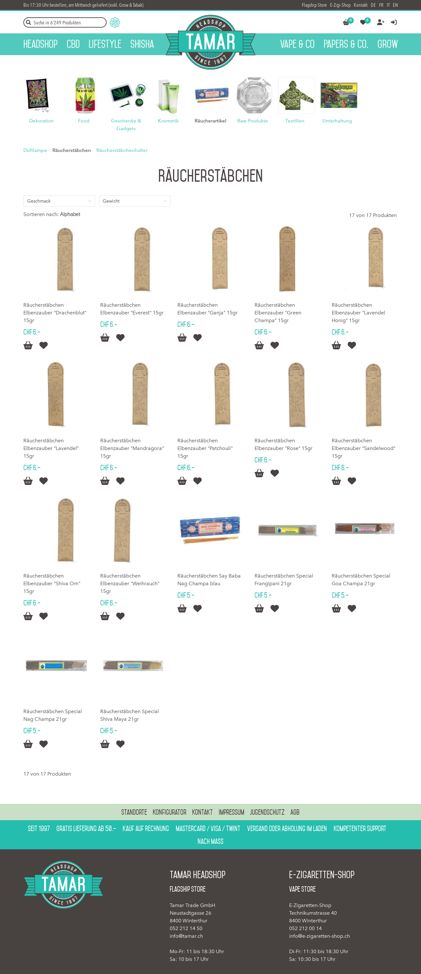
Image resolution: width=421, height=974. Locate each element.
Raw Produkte (252, 121)
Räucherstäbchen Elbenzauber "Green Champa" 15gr (278, 312)
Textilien (294, 121)
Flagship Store (314, 5)
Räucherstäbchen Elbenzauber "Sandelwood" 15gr (363, 448)
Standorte (134, 812)
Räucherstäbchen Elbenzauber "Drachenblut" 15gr (54, 312)
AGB (295, 812)
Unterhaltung (337, 121)
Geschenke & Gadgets (126, 124)
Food (84, 121)
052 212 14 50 (186, 928)
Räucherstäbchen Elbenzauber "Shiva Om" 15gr (51, 583)
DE (373, 5)
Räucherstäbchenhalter (122, 150)
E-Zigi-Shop (340, 5)
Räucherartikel (210, 121)
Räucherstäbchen (72, 150)
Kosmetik (168, 121)
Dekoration (41, 121)
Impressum (231, 812)
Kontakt (361, 5)
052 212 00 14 (305, 928)
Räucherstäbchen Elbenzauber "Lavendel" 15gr (51, 448)
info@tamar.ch (186, 936)
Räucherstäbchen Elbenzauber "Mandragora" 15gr (132, 448)
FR (381, 5)
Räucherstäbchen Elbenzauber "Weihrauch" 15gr (129, 583)
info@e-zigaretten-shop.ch (319, 936)
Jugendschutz (267, 812)
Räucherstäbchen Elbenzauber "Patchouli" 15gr (205, 448)
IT (388, 5)
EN (395, 5)
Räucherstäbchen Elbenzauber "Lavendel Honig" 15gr (358, 312)
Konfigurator (169, 812)
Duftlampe (35, 150)
